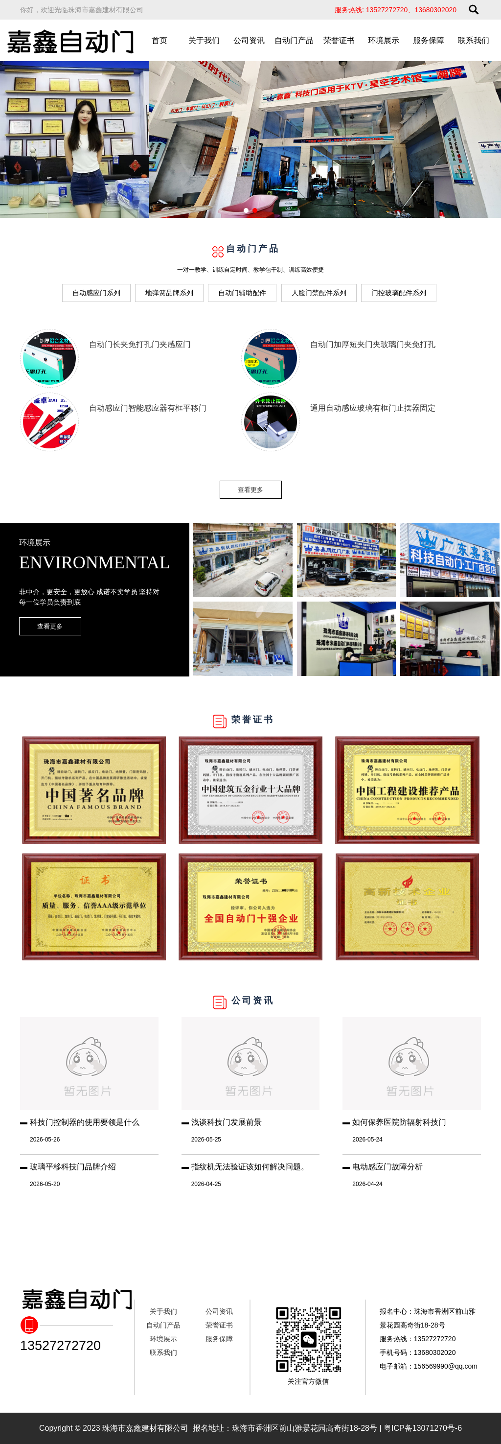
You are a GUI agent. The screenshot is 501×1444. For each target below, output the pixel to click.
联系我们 (473, 40)
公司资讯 (249, 40)
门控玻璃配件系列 (398, 293)
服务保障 (428, 40)
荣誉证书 (339, 40)
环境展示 (383, 40)
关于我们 (204, 40)
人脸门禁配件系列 (319, 293)
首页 (159, 40)
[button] (246, 210)
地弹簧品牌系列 (169, 293)
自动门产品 (294, 40)
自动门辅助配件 (242, 293)
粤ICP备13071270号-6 (423, 1428)
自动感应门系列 (96, 293)
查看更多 (250, 489)
